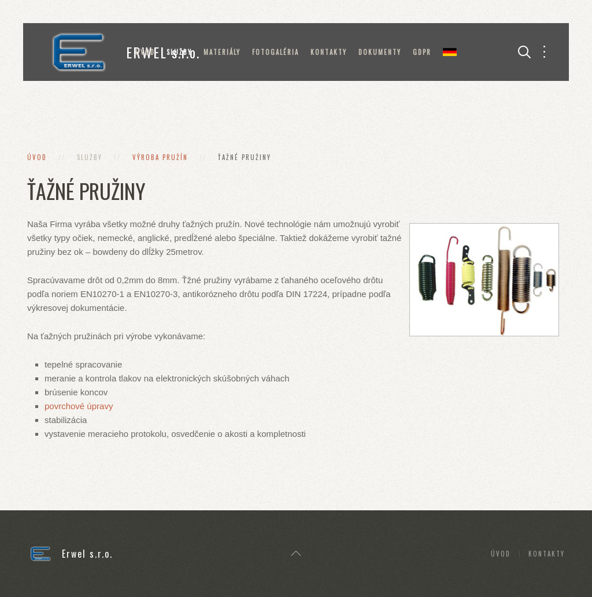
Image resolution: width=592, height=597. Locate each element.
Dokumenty (379, 52)
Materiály (222, 52)
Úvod (145, 52)
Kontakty (328, 52)
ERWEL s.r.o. (121, 52)
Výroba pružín (160, 157)
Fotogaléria (275, 52)
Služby (179, 52)
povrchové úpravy (79, 406)
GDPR (422, 52)
